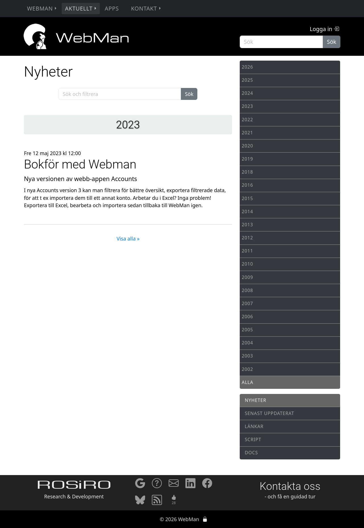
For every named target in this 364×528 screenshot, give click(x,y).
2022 (247, 119)
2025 (247, 80)
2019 (247, 159)
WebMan (42, 8)
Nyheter (255, 400)
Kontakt (146, 8)
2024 (247, 93)
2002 (247, 369)
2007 (247, 303)
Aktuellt (81, 8)
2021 (247, 133)
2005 (247, 329)
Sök (331, 42)
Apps (112, 8)
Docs (251, 452)
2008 (247, 290)
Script (253, 439)
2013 (247, 224)
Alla (247, 382)
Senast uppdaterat (269, 413)
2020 (247, 146)
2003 (247, 356)
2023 (247, 106)
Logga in (324, 29)
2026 (247, 67)
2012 (247, 238)
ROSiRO (73, 486)
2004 (247, 343)
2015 (247, 198)
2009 (247, 277)
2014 (247, 211)
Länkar (254, 426)
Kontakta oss (290, 486)
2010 (247, 264)
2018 (247, 172)
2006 (247, 316)
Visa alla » (128, 238)
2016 (247, 185)
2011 (247, 251)
